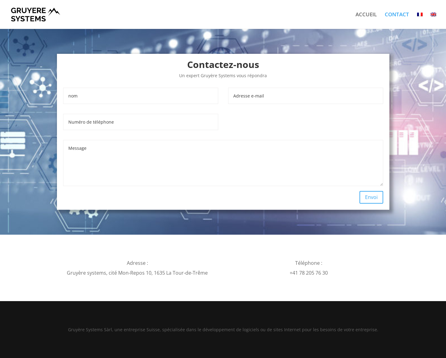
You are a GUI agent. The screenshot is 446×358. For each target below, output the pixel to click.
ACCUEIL (366, 15)
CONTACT (397, 15)
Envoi (371, 197)
